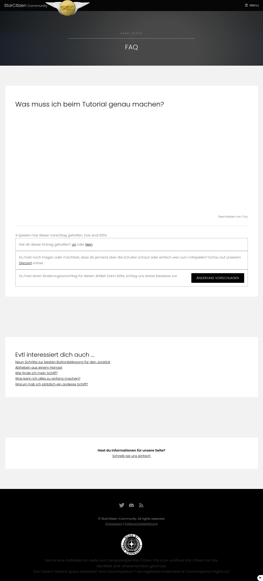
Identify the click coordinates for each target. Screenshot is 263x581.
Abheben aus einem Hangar (38, 367)
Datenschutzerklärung (141, 524)
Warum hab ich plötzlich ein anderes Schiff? (51, 384)
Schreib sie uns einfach (131, 456)
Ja (74, 244)
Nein (89, 244)
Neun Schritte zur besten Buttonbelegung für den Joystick (62, 362)
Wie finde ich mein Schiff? (36, 373)
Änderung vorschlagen (217, 278)
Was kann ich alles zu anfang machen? (48, 378)
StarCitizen (25, 5)
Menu (254, 5)
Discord (25, 263)
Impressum (113, 524)
